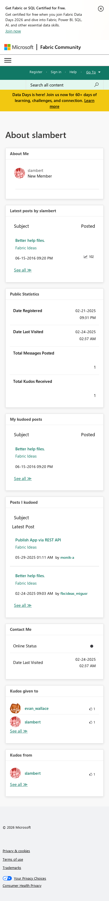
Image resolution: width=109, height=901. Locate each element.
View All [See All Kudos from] (19, 784)
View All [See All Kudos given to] (19, 731)
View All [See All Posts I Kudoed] (23, 605)
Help (73, 71)
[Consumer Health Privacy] (55, 885)
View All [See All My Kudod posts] (23, 478)
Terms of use (13, 859)
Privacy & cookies (16, 850)
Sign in (56, 71)
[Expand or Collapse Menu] (8, 60)
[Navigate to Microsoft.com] (18, 47)
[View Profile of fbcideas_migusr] (74, 593)
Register (36, 71)
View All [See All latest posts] (23, 270)
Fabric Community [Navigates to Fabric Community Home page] (60, 47)
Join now (13, 31)
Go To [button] (91, 72)
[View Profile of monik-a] (67, 557)
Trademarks (12, 867)
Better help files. (30, 240)
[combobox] (65, 85)
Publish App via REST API (38, 539)
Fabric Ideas (26, 247)
